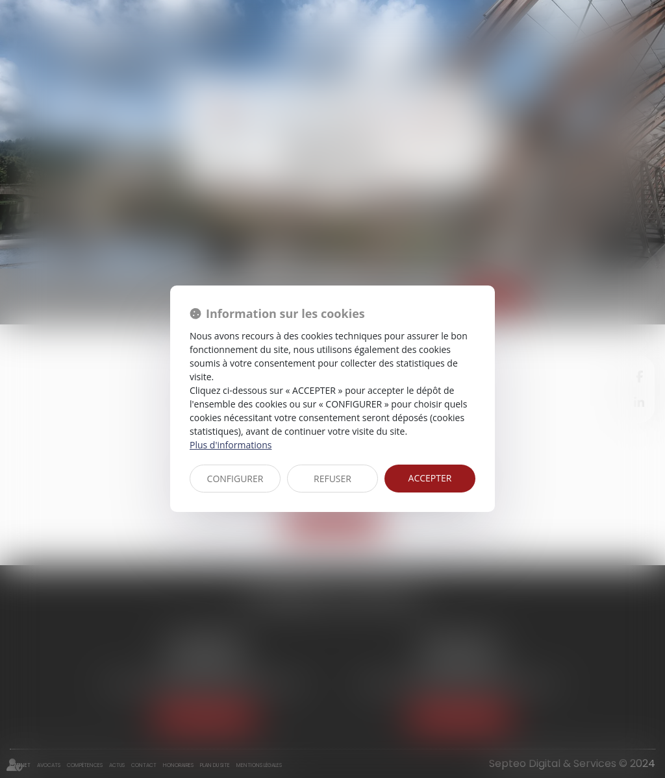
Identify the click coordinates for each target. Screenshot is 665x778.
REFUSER (332, 478)
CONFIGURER (235, 478)
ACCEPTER (430, 478)
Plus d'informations (230, 445)
